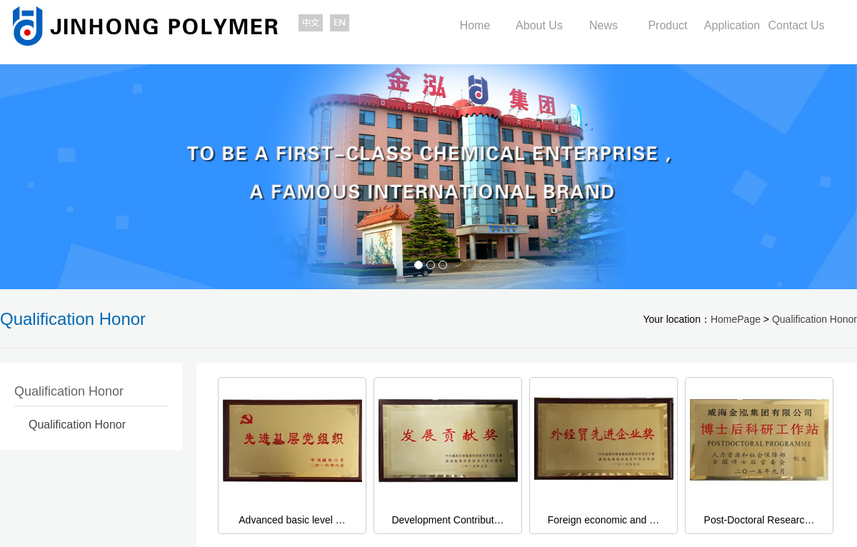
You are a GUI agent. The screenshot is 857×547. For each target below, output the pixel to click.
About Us (539, 25)
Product (667, 25)
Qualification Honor (814, 319)
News (603, 25)
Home (475, 25)
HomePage (736, 319)
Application (732, 25)
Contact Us (796, 25)
